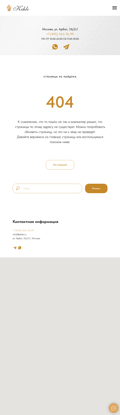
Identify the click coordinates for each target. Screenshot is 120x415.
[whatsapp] (20, 248)
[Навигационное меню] (114, 7)
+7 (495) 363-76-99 (60, 34)
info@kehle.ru (19, 234)
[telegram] (15, 248)
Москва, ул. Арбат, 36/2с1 (60, 29)
